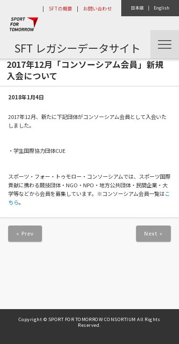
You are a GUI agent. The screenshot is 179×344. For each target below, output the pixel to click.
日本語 (137, 8)
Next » (153, 233)
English (161, 8)
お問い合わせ (97, 8)
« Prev (25, 233)
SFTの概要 (60, 8)
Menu (164, 44)
